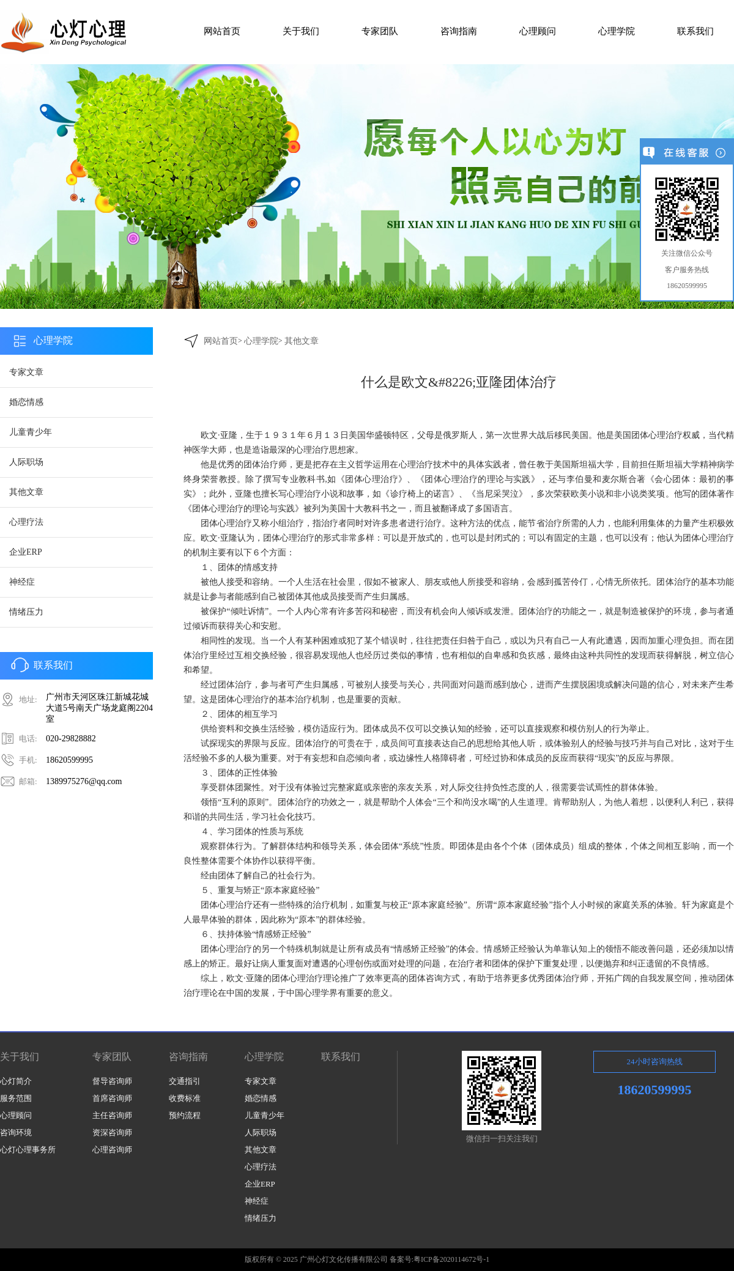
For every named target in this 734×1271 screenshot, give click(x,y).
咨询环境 (16, 1132)
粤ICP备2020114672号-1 (451, 1259)
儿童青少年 (30, 432)
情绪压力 (26, 612)
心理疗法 (26, 522)
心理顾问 (16, 1115)
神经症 (22, 582)
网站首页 (221, 341)
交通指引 (185, 1081)
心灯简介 (16, 1081)
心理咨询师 (112, 1149)
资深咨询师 (112, 1132)
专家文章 (26, 372)
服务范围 (16, 1098)
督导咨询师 (112, 1081)
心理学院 (261, 341)
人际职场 (26, 462)
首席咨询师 (112, 1098)
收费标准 (185, 1098)
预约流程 (185, 1115)
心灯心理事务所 (28, 1149)
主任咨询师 (112, 1115)
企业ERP (25, 552)
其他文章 (26, 492)
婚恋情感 (26, 402)
